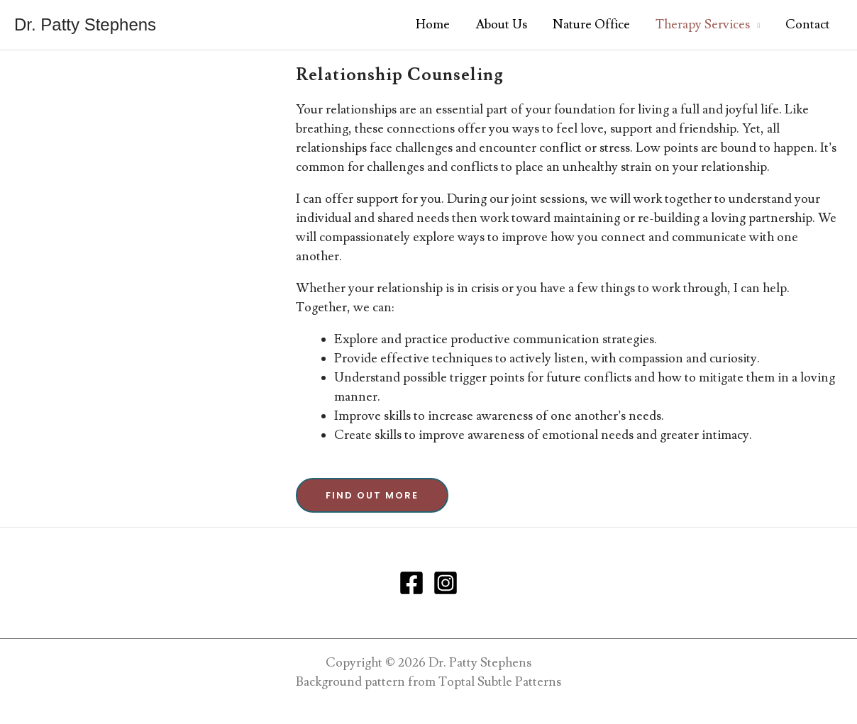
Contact (807, 24)
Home (433, 24)
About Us (501, 24)
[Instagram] (445, 583)
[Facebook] (411, 583)
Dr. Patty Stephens (85, 24)
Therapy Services (703, 24)
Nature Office (591, 24)
